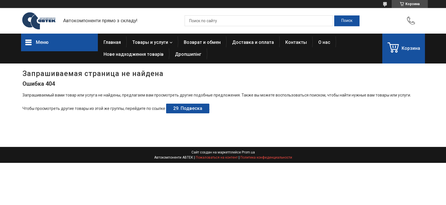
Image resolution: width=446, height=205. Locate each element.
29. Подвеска (187, 108)
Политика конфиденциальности (266, 157)
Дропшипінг (188, 54)
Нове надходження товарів (134, 54)
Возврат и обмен (202, 42)
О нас (324, 42)
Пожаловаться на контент (217, 157)
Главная (112, 42)
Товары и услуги (150, 42)
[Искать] (347, 20)
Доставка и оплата (253, 42)
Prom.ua (248, 152)
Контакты (296, 42)
